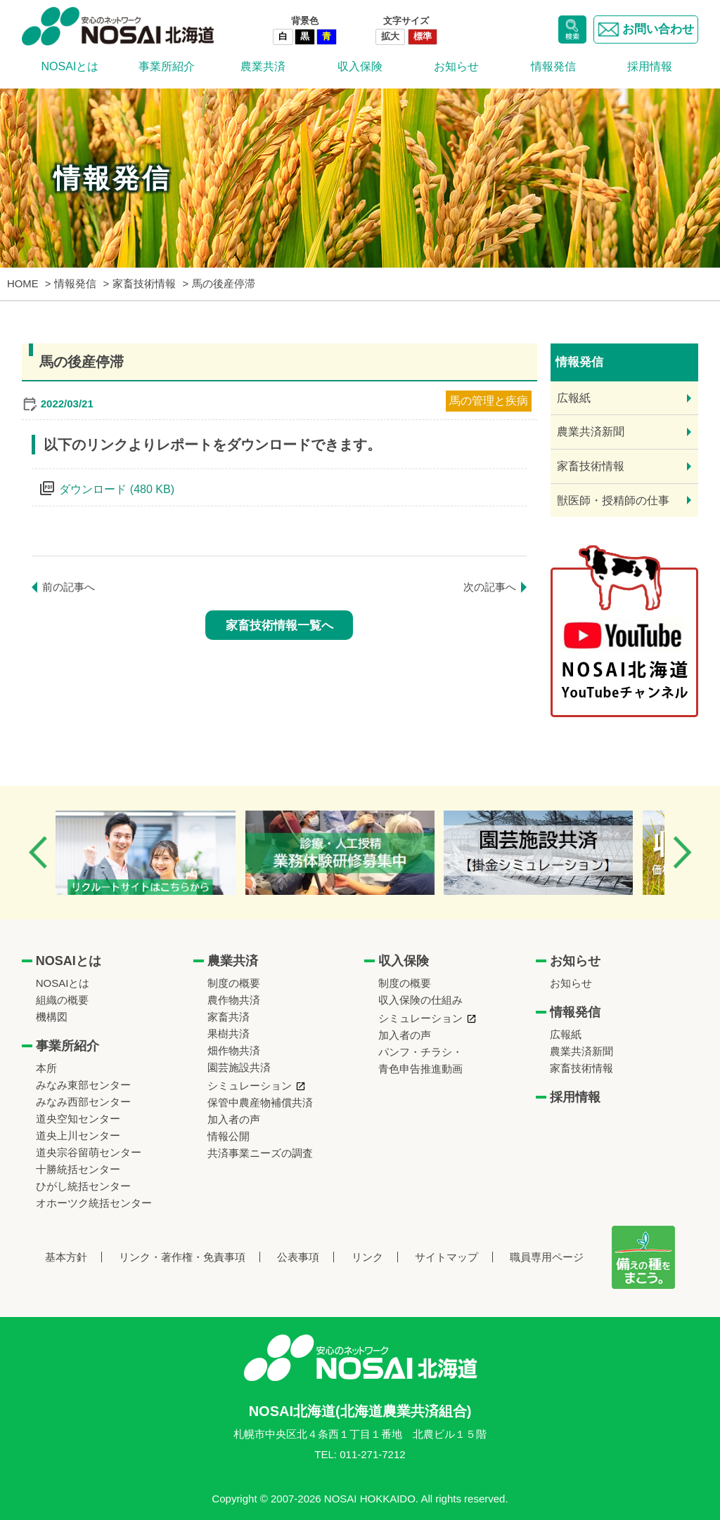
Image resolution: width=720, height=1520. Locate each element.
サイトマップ (446, 1257)
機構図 (52, 1017)
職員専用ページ (547, 1257)
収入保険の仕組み (420, 1000)
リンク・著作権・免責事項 (182, 1257)
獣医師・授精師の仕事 (613, 500)
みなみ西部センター (83, 1102)
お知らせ (456, 66)
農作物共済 (233, 1000)
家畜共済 (228, 1017)
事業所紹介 (167, 66)
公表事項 (298, 1257)
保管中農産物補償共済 (260, 1102)
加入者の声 (233, 1119)
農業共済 (262, 66)
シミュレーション (249, 1086)
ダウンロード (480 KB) (116, 489)
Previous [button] (38, 852)
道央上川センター (78, 1135)
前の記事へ (68, 587)
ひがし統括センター (83, 1186)
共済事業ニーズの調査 (260, 1153)
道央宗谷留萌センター (88, 1152)
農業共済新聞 (590, 432)
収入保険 (360, 66)
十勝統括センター (78, 1169)
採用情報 (649, 66)
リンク (367, 1257)
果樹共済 (228, 1034)
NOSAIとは (70, 66)
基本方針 (66, 1257)
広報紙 (574, 398)
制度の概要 (233, 983)
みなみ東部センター (83, 1085)
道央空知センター (78, 1119)
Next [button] (682, 852)
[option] (157, 853)
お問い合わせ (646, 29)
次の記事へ (489, 587)
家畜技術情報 (590, 466)
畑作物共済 (233, 1050)
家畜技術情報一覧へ (279, 625)
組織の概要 (62, 1000)
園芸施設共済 (239, 1067)
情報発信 (553, 66)
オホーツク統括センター (94, 1203)
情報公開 (228, 1136)
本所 (46, 1068)
